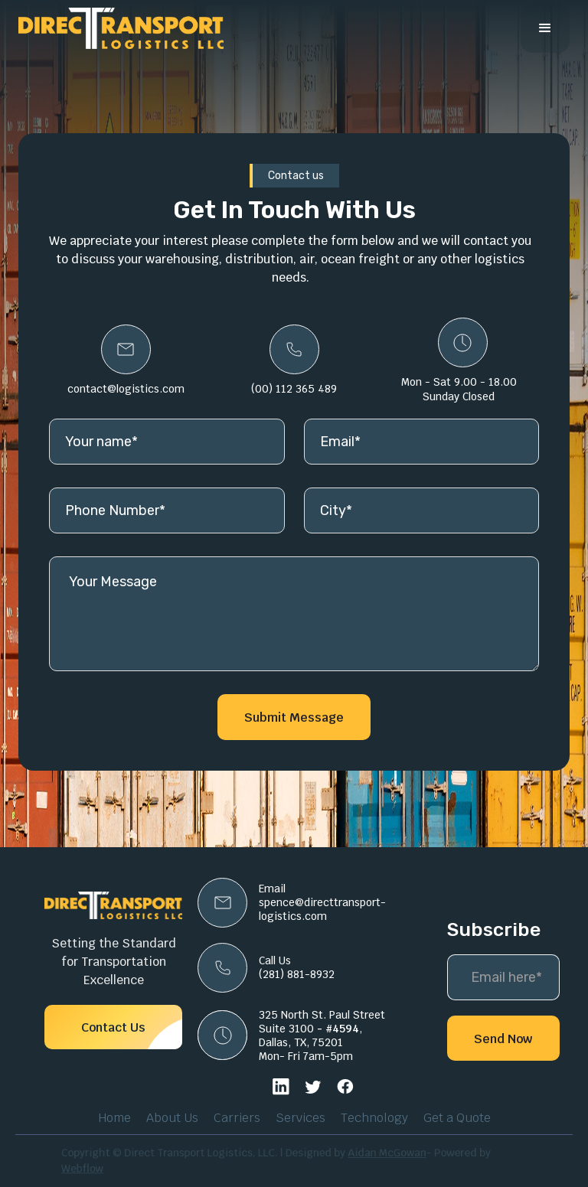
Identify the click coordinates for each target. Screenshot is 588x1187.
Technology (374, 1118)
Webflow (101, 1168)
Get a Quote (457, 1118)
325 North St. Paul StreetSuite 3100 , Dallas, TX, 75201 (322, 1028)
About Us (172, 1118)
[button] (545, 28)
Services (300, 1118)
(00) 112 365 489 (294, 389)
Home (114, 1118)
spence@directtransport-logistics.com (322, 909)
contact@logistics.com (126, 389)
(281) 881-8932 (297, 974)
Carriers (237, 1118)
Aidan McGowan (378, 1153)
